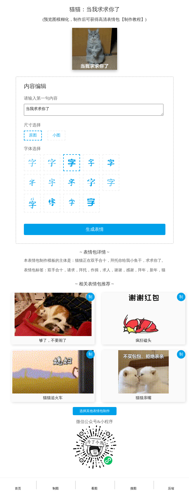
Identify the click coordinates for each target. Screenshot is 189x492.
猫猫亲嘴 (143, 398)
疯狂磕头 (143, 340)
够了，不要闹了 (53, 340)
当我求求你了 (94, 110)
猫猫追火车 (53, 398)
